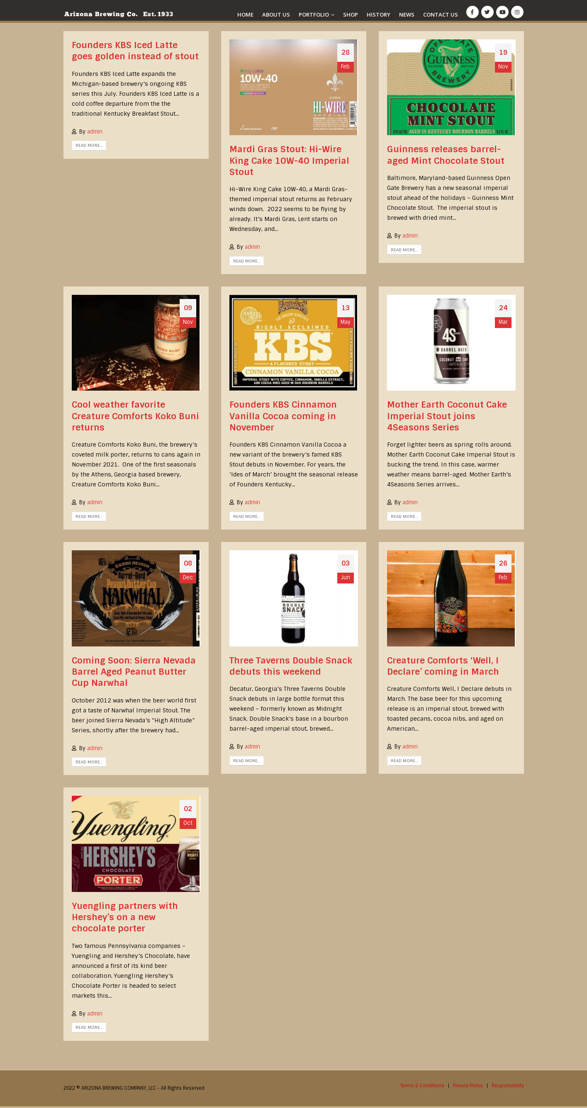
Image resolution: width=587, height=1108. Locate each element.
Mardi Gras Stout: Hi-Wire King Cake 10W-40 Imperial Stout (289, 161)
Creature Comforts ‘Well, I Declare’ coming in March (443, 667)
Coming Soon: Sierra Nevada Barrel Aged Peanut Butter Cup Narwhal (134, 673)
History (378, 14)
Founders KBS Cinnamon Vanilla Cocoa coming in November (283, 417)
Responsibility (507, 1087)
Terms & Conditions (420, 1087)
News (406, 14)
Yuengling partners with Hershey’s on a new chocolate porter (125, 919)
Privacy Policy (466, 1087)
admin (94, 131)
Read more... (89, 145)
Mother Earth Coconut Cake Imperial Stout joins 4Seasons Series (447, 417)
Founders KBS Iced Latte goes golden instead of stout (135, 50)
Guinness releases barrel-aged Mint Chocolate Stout (445, 155)
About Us (276, 14)
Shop (350, 14)
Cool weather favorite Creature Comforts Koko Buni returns (135, 417)
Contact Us (440, 14)
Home (245, 14)
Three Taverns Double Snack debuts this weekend (290, 667)
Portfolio (314, 14)
